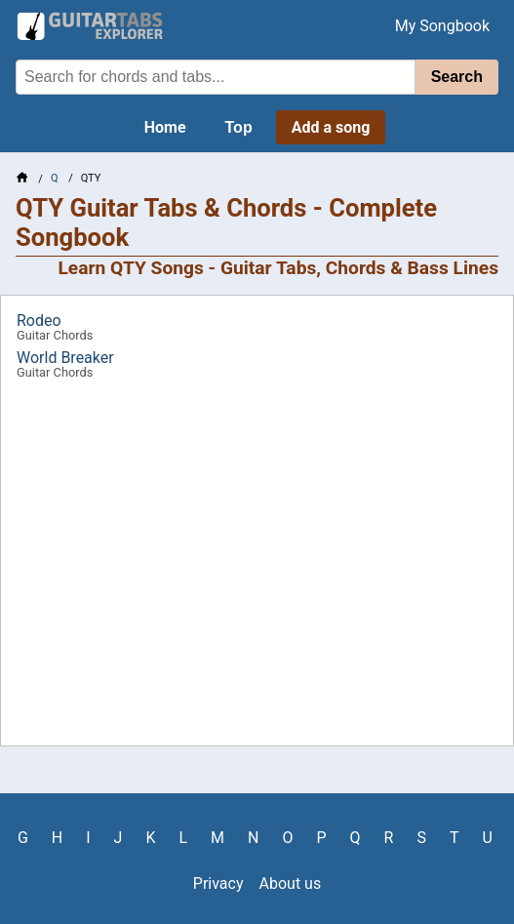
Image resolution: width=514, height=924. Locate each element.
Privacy (218, 883)
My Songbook (442, 26)
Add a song (331, 127)
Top (239, 127)
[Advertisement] (257, 569)
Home (165, 127)
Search (457, 76)
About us (290, 883)
